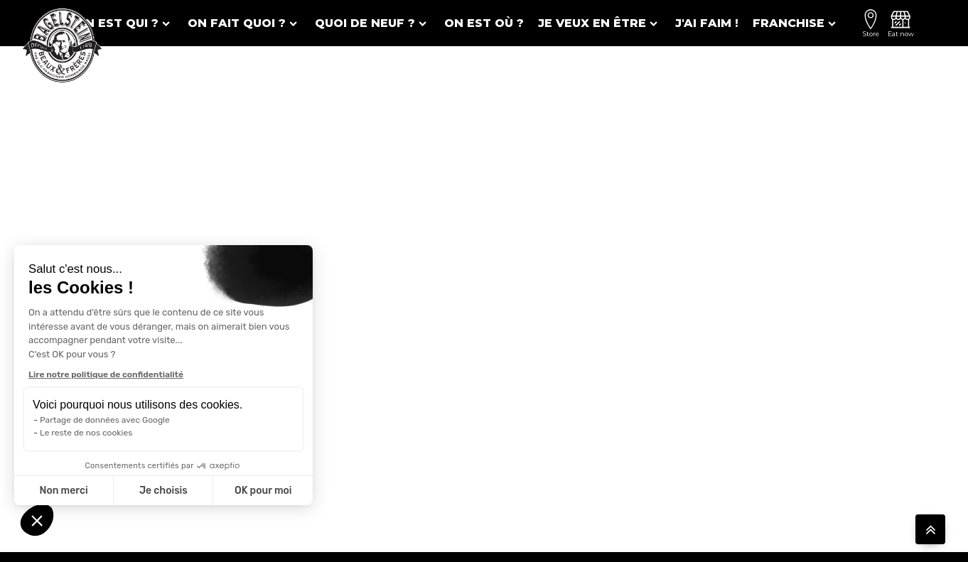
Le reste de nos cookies (86, 433)
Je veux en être (599, 23)
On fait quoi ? (244, 23)
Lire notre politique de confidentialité (105, 374)
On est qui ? (124, 23)
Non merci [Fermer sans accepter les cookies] (63, 491)
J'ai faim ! (706, 23)
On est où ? (484, 23)
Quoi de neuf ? (372, 23)
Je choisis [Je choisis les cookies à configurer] (163, 491)
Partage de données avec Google (105, 420)
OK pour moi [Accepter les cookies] (263, 491)
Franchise (796, 23)
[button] (37, 520)
